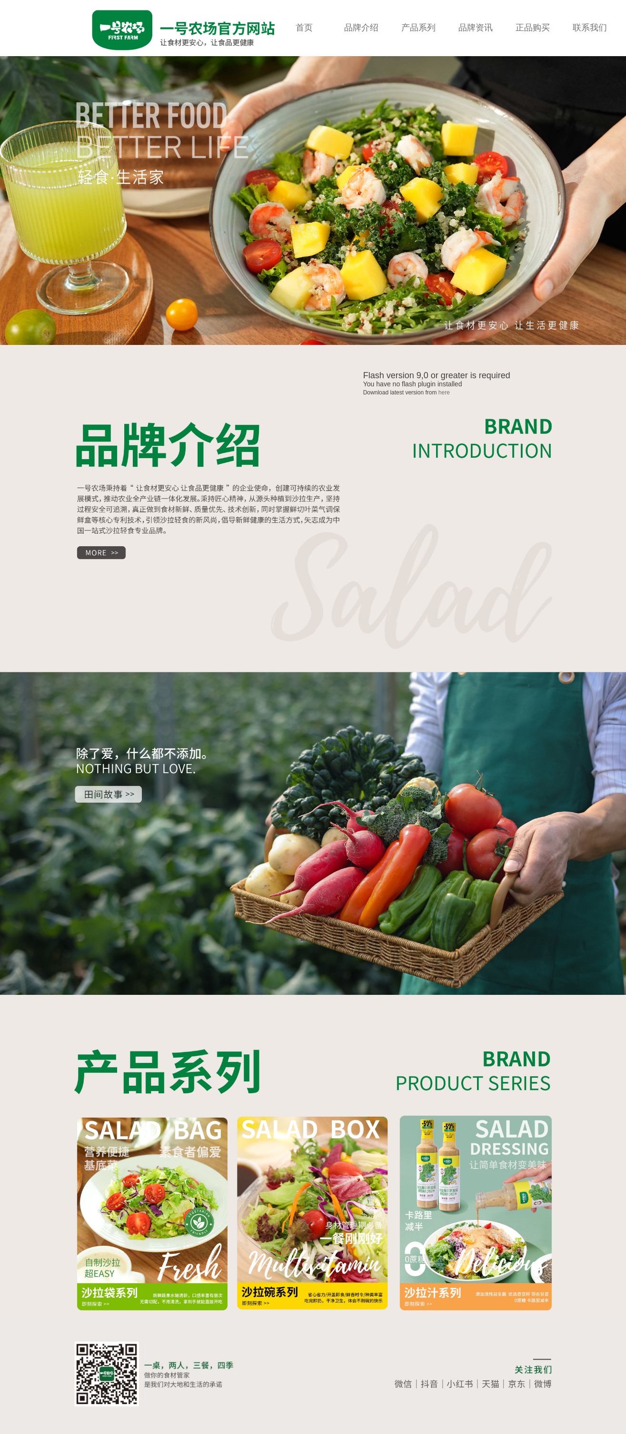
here (444, 392)
